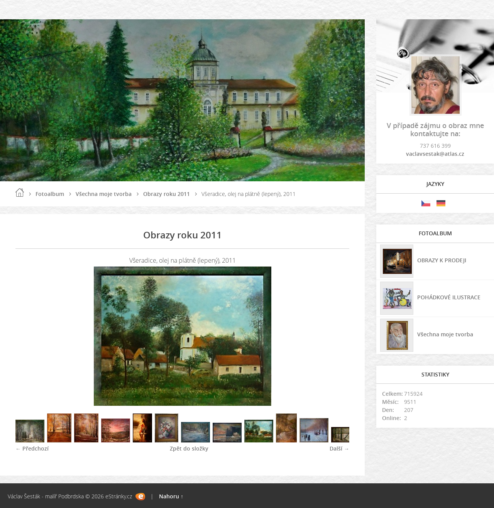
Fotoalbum (50, 193)
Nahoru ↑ (171, 496)
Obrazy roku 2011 (166, 193)
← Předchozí (32, 448)
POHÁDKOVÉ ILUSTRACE (448, 297)
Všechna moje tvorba (104, 193)
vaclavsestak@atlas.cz (435, 153)
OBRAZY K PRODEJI (441, 260)
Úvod (19, 192)
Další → (339, 448)
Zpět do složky (189, 448)
